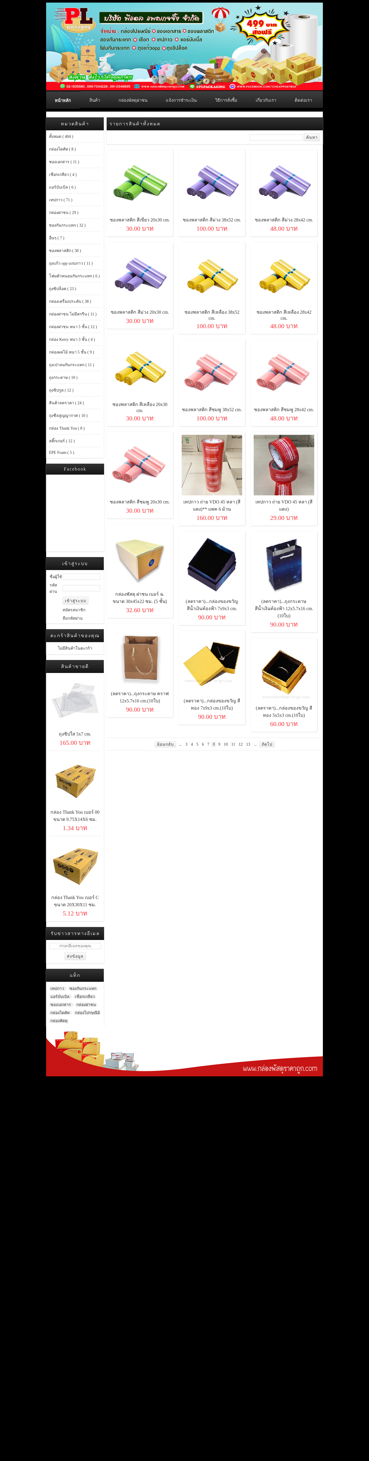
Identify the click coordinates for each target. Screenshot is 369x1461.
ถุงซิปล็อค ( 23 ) (62, 289)
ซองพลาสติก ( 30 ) (65, 251)
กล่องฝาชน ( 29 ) (63, 212)
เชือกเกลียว (85, 996)
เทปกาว (57, 988)
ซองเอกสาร (61, 1005)
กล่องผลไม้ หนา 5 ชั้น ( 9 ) (71, 352)
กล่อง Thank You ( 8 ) (67, 428)
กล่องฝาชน (86, 1005)
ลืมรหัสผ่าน (73, 618)
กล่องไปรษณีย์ (87, 1013)
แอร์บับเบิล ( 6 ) (62, 187)
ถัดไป (267, 744)
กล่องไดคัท (60, 1013)
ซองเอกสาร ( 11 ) (64, 162)
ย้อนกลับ (165, 744)
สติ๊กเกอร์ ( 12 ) (62, 441)
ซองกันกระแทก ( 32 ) (67, 225)
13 (248, 744)
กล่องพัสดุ (58, 1021)
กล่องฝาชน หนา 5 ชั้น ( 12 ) (73, 327)
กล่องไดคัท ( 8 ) (62, 149)
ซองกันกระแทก (82, 988)
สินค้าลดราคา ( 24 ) (66, 403)
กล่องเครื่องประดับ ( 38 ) (70, 301)
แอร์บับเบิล (60, 996)
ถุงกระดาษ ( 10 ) (63, 377)
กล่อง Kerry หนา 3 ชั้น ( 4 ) (72, 339)
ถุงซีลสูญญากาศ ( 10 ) (68, 415)
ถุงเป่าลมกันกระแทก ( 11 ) (71, 365)
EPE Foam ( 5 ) (61, 452)
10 (226, 744)
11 (233, 744)
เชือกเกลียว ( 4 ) (63, 174)
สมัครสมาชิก (74, 610)
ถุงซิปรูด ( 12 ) (61, 390)
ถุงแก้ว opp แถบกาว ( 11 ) (71, 263)
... (180, 744)
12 (241, 744)
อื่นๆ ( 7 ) (56, 238)
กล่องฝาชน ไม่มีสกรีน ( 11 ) (73, 314)
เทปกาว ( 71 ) (60, 200)
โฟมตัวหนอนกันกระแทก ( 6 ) (74, 276)
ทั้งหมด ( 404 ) (61, 136)
